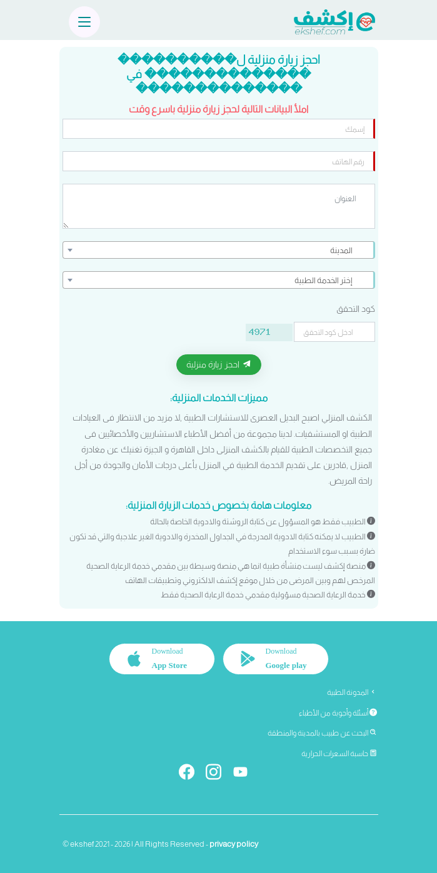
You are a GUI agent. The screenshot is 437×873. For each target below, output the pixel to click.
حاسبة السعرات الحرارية (339, 753)
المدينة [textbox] (341, 250)
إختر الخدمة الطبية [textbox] (323, 280)
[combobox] (219, 250)
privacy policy (233, 844)
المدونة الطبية (352, 692)
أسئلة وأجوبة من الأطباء (338, 713)
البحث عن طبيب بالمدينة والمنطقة (322, 733)
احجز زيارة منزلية (218, 364)
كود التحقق (355, 309)
